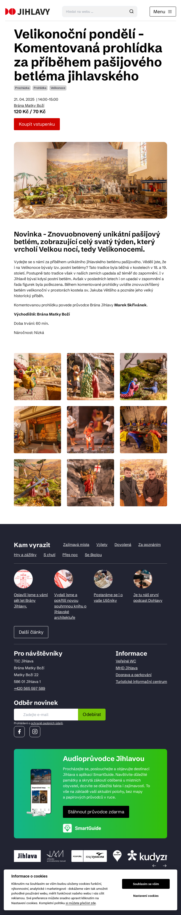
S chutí (49, 554)
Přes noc (70, 554)
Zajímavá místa (76, 544)
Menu (162, 11)
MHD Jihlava (127, 667)
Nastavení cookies (146, 896)
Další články (31, 632)
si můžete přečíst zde (81, 903)
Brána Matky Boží (29, 105)
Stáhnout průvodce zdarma (96, 812)
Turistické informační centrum (141, 681)
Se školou (93, 554)
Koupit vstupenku (37, 124)
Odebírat (92, 714)
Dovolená (123, 544)
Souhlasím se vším (146, 884)
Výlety (101, 544)
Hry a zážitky (25, 554)
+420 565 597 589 (29, 688)
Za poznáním (149, 544)
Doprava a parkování (134, 674)
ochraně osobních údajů (47, 723)
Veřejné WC (126, 661)
